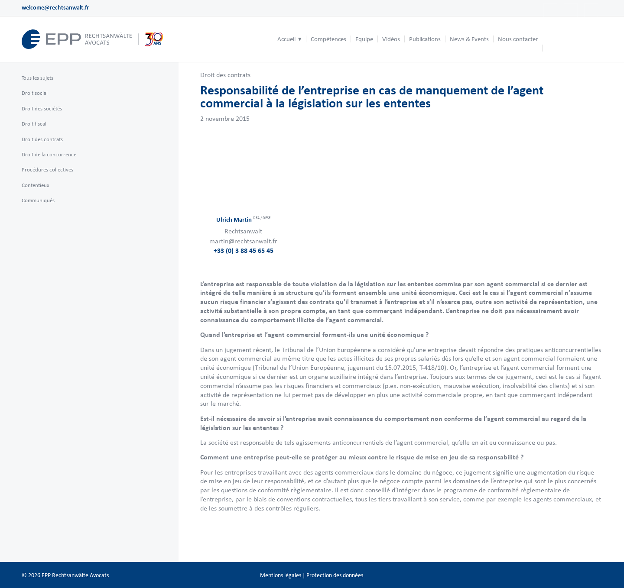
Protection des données (334, 575)
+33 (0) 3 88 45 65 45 (243, 250)
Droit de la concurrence (49, 154)
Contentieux (35, 185)
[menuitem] (289, 39)
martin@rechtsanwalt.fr (243, 241)
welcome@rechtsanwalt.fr (55, 7)
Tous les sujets (37, 78)
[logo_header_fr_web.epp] (93, 39)
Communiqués (38, 200)
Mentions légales (280, 575)
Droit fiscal (34, 123)
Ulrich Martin (243, 219)
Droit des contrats (225, 74)
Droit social (35, 93)
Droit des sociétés (42, 108)
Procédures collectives (47, 169)
